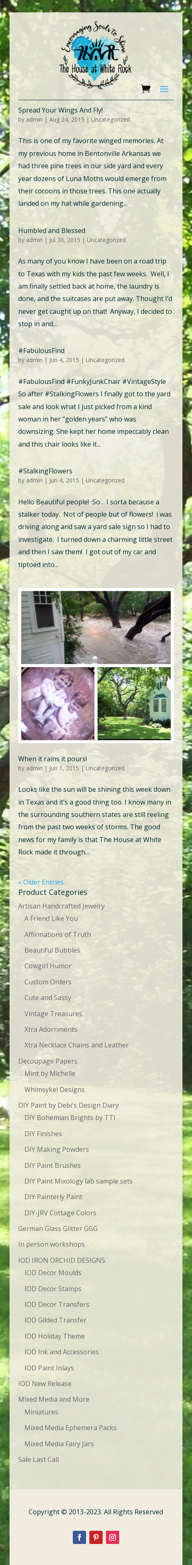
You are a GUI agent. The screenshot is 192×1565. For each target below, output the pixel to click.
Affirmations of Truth (57, 934)
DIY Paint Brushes (52, 1165)
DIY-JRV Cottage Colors (60, 1212)
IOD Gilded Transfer (55, 1320)
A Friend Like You (51, 918)
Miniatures (41, 1412)
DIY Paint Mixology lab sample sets (78, 1181)
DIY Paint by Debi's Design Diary (68, 1105)
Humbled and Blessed (51, 230)
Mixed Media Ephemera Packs (70, 1427)
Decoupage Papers (47, 1061)
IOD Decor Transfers (56, 1304)
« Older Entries (41, 882)
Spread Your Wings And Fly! (60, 110)
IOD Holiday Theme (54, 1336)
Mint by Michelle (49, 1073)
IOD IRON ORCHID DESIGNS (61, 1260)
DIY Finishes (43, 1133)
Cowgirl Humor (48, 965)
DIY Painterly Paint (53, 1196)
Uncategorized (110, 119)
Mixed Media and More (53, 1399)
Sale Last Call (38, 1459)
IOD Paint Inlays (49, 1367)
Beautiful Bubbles (52, 950)
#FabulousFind (41, 350)
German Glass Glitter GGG (58, 1228)
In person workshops (51, 1244)
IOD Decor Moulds (53, 1272)
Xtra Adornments (50, 1029)
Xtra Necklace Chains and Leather (76, 1045)
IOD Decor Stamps (53, 1288)
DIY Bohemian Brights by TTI (69, 1117)
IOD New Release (45, 1383)
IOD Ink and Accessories (61, 1351)
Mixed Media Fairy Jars (59, 1443)
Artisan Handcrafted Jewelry (61, 906)
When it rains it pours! (52, 758)
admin (34, 119)
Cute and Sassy (47, 997)
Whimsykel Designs (54, 1089)
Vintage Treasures (53, 1013)
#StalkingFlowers (45, 470)
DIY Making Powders (56, 1149)
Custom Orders (48, 981)
